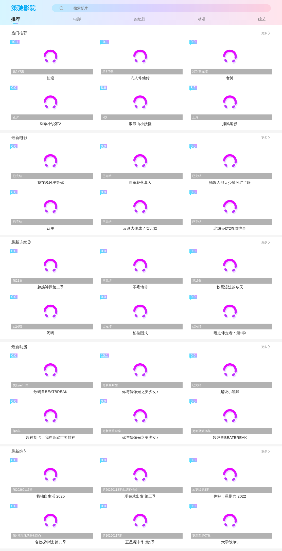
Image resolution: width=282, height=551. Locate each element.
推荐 (15, 19)
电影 (77, 19)
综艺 (262, 19)
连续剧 (139, 19)
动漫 (201, 19)
